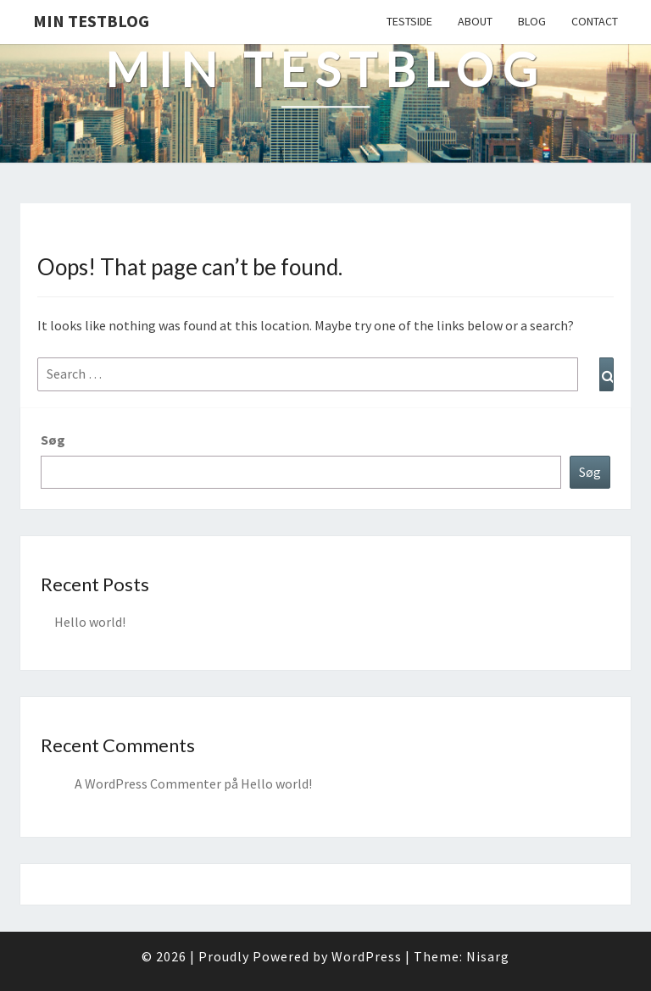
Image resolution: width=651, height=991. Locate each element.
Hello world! (89, 621)
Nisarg (487, 956)
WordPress (366, 956)
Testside (409, 21)
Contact (594, 21)
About (475, 21)
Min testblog (91, 20)
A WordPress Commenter (148, 783)
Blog (532, 21)
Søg (53, 439)
